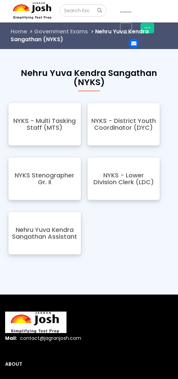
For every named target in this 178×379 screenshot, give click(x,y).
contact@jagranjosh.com (50, 338)
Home (19, 31)
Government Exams (61, 31)
